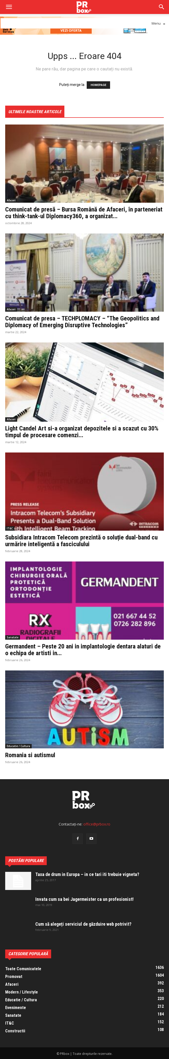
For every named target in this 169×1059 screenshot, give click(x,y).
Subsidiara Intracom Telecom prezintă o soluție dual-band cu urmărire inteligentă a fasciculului (81, 541)
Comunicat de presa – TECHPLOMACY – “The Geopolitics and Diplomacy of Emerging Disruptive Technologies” (82, 322)
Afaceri (11, 200)
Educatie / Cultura (18, 746)
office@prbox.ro (96, 824)
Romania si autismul (30, 755)
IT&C (10, 528)
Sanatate (12, 637)
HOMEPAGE (98, 85)
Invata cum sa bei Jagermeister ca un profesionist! (84, 899)
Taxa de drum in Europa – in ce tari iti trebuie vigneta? (87, 874)
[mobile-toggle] (9, 7)
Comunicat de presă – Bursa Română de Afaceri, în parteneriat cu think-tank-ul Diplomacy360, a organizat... (84, 213)
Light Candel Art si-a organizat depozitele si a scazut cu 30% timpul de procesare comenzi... (81, 432)
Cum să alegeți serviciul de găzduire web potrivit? (83, 924)
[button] (161, 7)
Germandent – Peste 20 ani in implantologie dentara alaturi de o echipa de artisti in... (83, 650)
